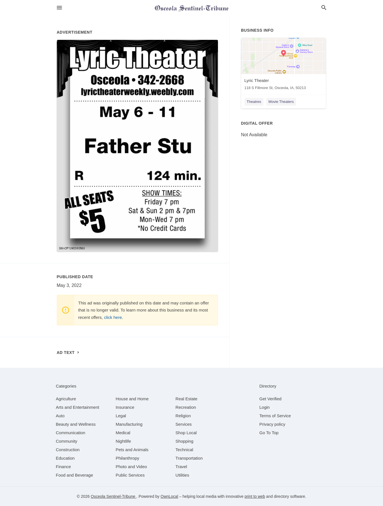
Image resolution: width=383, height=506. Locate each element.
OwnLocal (169, 496)
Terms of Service (275, 415)
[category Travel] (181, 466)
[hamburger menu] (59, 7)
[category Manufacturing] (129, 424)
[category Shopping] (184, 441)
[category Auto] (60, 415)
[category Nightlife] (123, 441)
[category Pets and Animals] (132, 449)
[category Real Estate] (187, 398)
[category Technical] (184, 449)
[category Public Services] (130, 475)
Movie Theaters (281, 102)
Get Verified (270, 398)
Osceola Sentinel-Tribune (113, 496)
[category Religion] (183, 415)
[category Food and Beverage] (74, 475)
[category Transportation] (189, 458)
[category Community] (66, 441)
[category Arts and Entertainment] (77, 407)
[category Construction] (68, 449)
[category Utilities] (182, 475)
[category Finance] (63, 466)
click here (113, 317)
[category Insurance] (125, 407)
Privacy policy (272, 424)
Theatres (254, 102)
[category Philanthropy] (127, 458)
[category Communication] (70, 432)
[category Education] (65, 458)
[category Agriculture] (66, 398)
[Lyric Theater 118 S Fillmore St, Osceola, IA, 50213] (283, 65)
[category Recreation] (186, 407)
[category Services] (184, 424)
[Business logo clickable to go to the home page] (191, 8)
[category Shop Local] (186, 432)
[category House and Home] (132, 398)
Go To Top (269, 432)
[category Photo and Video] (131, 466)
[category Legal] (121, 415)
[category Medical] (123, 432)
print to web (254, 496)
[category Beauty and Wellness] (76, 424)
